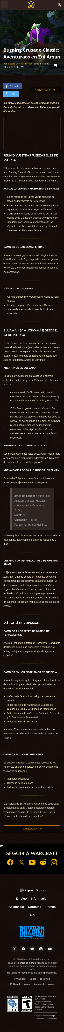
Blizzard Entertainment (19, 63)
